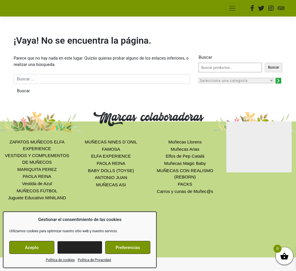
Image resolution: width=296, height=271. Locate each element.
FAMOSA (111, 149)
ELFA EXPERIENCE (111, 156)
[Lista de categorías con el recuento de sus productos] (236, 80)
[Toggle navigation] (232, 8)
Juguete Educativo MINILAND (37, 197)
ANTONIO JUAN (111, 177)
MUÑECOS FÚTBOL (36, 190)
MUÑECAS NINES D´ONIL (111, 141)
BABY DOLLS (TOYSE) (111, 170)
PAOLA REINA (37, 176)
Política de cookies (60, 260)
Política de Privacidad (94, 260)
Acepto (32, 247)
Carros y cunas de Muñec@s (185, 191)
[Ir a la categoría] (278, 81)
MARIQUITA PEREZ (37, 169)
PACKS (185, 184)
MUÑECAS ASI (111, 184)
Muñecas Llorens (184, 141)
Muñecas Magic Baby (185, 163)
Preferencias (128, 247)
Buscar (205, 57)
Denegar (80, 247)
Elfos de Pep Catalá (185, 156)
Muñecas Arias (185, 149)
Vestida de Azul (37, 183)
